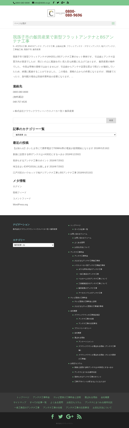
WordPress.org (20, 204)
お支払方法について (82, 247)
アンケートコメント (86, 342)
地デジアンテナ (108, 46)
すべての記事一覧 (81, 229)
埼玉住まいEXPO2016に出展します (31, 166)
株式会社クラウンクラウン (28, 111)
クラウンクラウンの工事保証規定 (87, 315)
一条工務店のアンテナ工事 (89, 274)
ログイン (17, 186)
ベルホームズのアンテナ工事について (93, 279)
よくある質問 (79, 242)
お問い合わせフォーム (78, 234)
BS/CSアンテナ (35, 46)
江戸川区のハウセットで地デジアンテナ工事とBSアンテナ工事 (45, 172)
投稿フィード (19, 192)
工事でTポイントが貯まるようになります (90, 382)
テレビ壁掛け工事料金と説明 (85, 301)
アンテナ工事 (49, 46)
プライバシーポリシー (82, 328)
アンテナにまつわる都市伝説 (85, 372)
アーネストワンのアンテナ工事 (90, 293)
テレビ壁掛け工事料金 (78, 298)
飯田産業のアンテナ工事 (88, 288)
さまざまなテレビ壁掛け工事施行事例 (88, 306)
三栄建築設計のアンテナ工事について (93, 283)
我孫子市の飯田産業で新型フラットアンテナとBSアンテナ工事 (63, 39)
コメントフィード (22, 198)
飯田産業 (37, 49)
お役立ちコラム (76, 363)
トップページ (75, 225)
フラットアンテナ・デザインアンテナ (83, 46)
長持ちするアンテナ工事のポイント (31, 160)
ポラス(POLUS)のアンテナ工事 (90, 269)
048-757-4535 (20, 102)
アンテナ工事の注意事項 (88, 323)
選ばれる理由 (79, 338)
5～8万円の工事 (20, 46)
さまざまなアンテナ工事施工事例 (87, 261)
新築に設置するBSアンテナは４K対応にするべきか (39, 154)
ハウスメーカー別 (53, 111)
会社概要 (73, 311)
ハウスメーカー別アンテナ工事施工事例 (89, 265)
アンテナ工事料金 (77, 252)
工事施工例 (18, 49)
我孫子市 (28, 49)
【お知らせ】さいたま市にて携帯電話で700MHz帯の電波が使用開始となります (53, 148)
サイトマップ (19, 402)
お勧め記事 (61, 46)
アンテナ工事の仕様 (86, 319)
